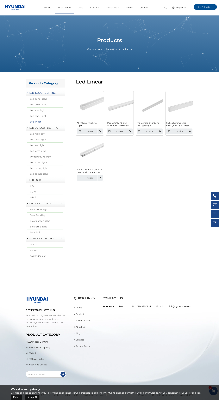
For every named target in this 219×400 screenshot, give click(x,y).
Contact (144, 7)
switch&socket (38, 256)
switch (33, 244)
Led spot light (38, 110)
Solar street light (39, 209)
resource (111, 7)
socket (34, 250)
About (93, 7)
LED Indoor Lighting (42, 93)
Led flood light (38, 139)
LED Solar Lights (40, 203)
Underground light (40, 156)
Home (47, 7)
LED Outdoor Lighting (43, 128)
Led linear (35, 121)
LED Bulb (35, 180)
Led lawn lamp (38, 151)
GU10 (33, 191)
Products (63, 7)
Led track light (38, 116)
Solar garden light (40, 221)
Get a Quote (204, 7)
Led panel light (38, 99)
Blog (77, 333)
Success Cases (82, 320)
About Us (79, 327)
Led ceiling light (39, 168)
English (178, 7)
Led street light (38, 162)
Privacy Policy (82, 346)
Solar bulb (35, 232)
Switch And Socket (41, 238)
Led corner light (39, 174)
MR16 (33, 197)
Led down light (38, 104)
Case (80, 7)
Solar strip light (38, 226)
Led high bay (37, 134)
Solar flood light (38, 215)
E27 (32, 186)
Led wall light (37, 145)
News (129, 7)
